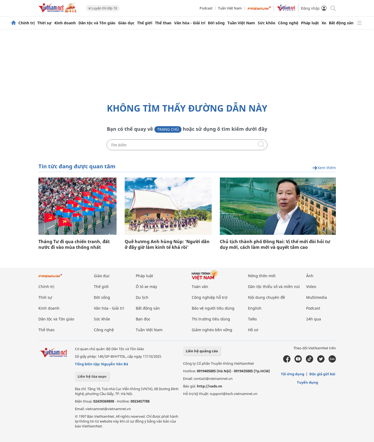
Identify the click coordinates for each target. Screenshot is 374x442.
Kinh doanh (65, 23)
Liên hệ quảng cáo (202, 351)
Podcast (206, 8)
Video (311, 286)
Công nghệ (288, 23)
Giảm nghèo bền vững (212, 329)
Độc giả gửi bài (322, 373)
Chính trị (26, 23)
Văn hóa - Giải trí (189, 23)
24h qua (313, 319)
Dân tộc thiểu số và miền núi (274, 286)
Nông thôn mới (262, 275)
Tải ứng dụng (292, 373)
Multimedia (316, 297)
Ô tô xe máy (146, 286)
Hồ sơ (253, 329)
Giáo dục (126, 23)
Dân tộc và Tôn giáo (96, 23)
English (255, 308)
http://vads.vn (209, 386)
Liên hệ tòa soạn (92, 376)
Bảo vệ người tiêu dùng (213, 308)
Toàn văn (200, 286)
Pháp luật (310, 23)
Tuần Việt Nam (230, 8)
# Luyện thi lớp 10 (102, 8)
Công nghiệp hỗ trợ (209, 297)
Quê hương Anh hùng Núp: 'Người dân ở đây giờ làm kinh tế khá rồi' (167, 244)
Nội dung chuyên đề (266, 297)
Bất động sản (341, 23)
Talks (252, 319)
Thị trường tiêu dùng (211, 319)
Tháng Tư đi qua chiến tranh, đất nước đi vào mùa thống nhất (74, 244)
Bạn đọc (143, 319)
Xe (324, 23)
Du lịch (142, 297)
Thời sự (44, 23)
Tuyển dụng (307, 382)
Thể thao (163, 23)
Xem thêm (324, 168)
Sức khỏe (266, 23)
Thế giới (144, 23)
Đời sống (216, 23)
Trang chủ (168, 129)
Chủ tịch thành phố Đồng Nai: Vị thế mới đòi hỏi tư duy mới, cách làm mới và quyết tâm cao (275, 244)
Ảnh (309, 275)
